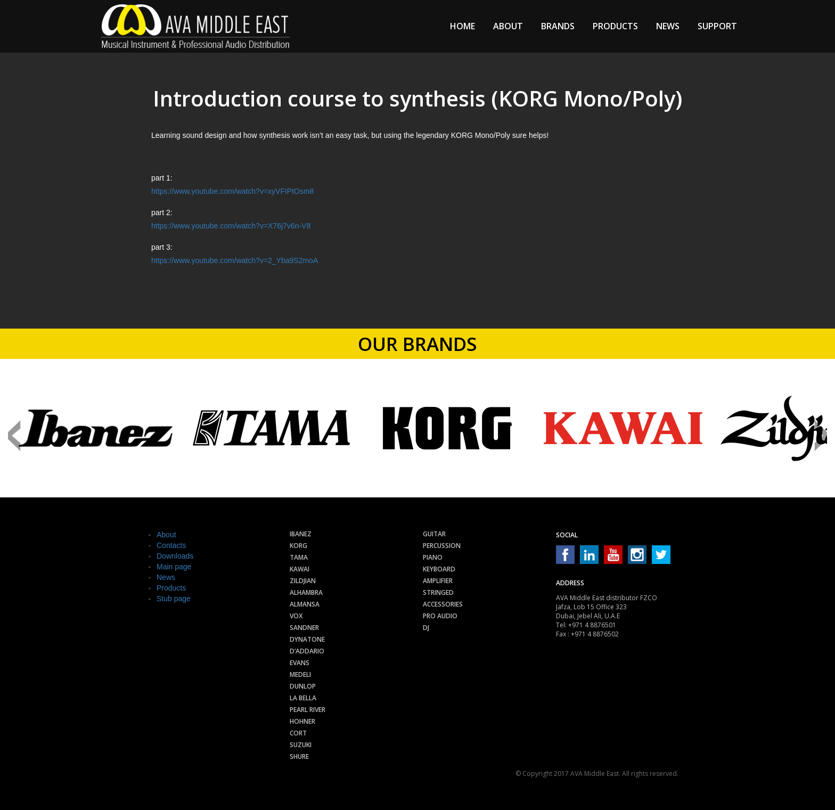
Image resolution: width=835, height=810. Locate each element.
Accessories (443, 604)
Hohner (302, 721)
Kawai (299, 569)
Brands (558, 26)
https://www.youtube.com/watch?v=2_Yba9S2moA (234, 260)
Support (717, 26)
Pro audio (440, 615)
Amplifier (438, 580)
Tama (299, 557)
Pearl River (307, 709)
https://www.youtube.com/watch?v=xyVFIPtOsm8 (232, 191)
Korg (298, 545)
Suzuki (301, 744)
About (508, 26)
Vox (296, 615)
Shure (299, 756)
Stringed (438, 592)
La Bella (303, 697)
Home (462, 26)
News (668, 26)
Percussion (442, 545)
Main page (174, 566)
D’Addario (307, 651)
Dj (426, 627)
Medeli (300, 674)
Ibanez (301, 533)
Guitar (434, 533)
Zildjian (303, 580)
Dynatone (307, 639)
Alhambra (306, 592)
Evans (299, 662)
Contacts (171, 545)
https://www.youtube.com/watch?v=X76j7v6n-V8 (230, 226)
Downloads (175, 556)
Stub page (174, 598)
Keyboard (439, 569)
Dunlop (303, 686)
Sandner (304, 627)
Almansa (305, 604)
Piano (433, 557)
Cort (298, 733)
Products (615, 26)
